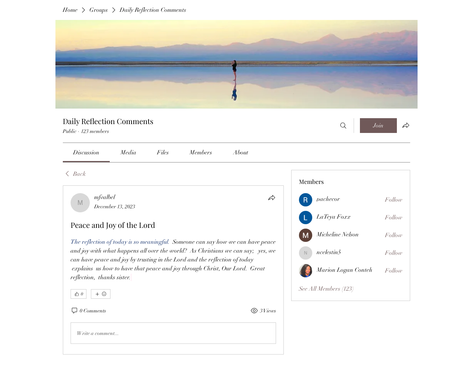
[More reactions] (100, 294)
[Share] (271, 197)
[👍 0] (78, 294)
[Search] (343, 125)
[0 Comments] (88, 311)
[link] (86, 152)
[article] (173, 270)
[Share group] (405, 125)
